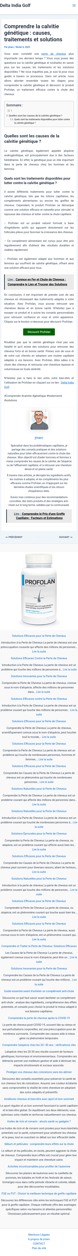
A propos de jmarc (39, 1239)
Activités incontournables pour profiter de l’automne (39, 1166)
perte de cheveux (54, 54)
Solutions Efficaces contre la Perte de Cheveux (39, 699)
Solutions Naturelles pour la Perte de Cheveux (38, 788)
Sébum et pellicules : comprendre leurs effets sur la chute (39, 1144)
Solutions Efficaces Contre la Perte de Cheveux (39, 658)
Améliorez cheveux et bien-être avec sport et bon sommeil (39, 1099)
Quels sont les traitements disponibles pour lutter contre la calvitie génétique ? (42, 121)
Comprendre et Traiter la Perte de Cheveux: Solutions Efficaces (39, 946)
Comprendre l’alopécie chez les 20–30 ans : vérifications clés (39, 1045)
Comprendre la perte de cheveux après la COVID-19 (39, 1018)
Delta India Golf (15, 5)
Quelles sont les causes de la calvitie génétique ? (35, 115)
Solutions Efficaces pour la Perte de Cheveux (39, 636)
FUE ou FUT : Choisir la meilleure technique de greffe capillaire (39, 1193)
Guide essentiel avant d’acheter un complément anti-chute (39, 991)
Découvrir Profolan (39, 332)
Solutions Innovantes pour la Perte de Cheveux (39, 676)
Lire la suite (39, 651)
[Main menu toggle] (74, 5)
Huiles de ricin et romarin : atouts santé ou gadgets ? (39, 1121)
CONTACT (39, 1243)
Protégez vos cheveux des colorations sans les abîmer (39, 1072)
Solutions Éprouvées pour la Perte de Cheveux (39, 833)
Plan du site (39, 1248)
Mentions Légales (39, 1234)
